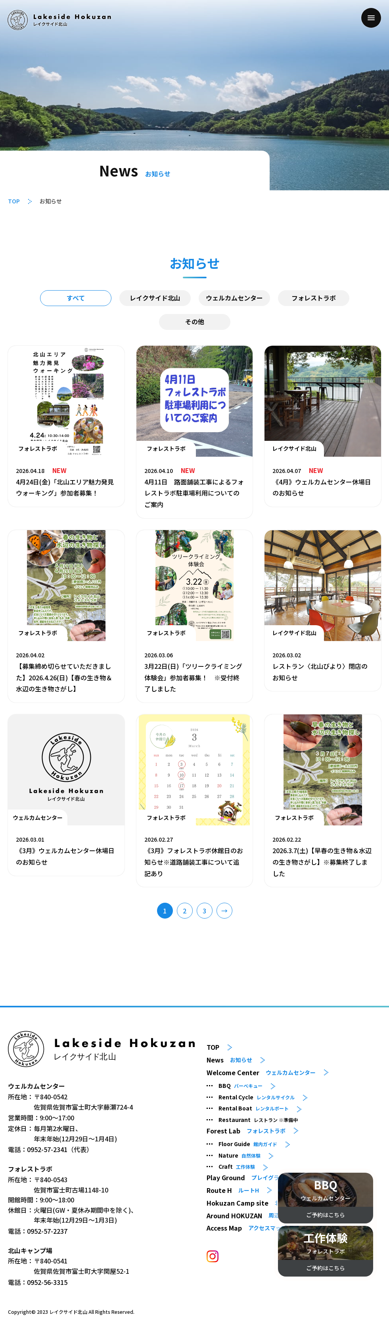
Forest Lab (246, 1131)
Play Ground (251, 1178)
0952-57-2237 (47, 1231)
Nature (239, 1155)
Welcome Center (261, 1073)
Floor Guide (247, 1144)
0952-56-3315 (47, 1282)
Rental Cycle (256, 1097)
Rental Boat (253, 1108)
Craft (236, 1166)
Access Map (247, 1228)
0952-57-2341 (47, 1149)
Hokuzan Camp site (260, 1203)
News (229, 1060)
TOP (14, 201)
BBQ (240, 1085)
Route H (233, 1190)
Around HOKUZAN (249, 1215)
